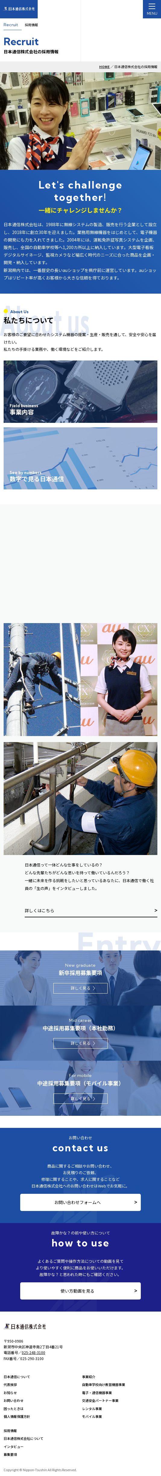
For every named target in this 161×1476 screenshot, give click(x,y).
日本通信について (17, 1376)
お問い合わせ (14, 1400)
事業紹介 (88, 1376)
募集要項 (10, 1454)
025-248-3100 (33, 1352)
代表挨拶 (10, 1384)
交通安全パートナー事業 (100, 1400)
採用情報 (10, 1430)
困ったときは (14, 1408)
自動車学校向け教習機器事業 (103, 1384)
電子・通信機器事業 (97, 1392)
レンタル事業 (92, 1408)
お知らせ (10, 1392)
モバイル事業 (92, 1416)
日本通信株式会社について (23, 1438)
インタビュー (14, 1446)
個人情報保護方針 (17, 1416)
